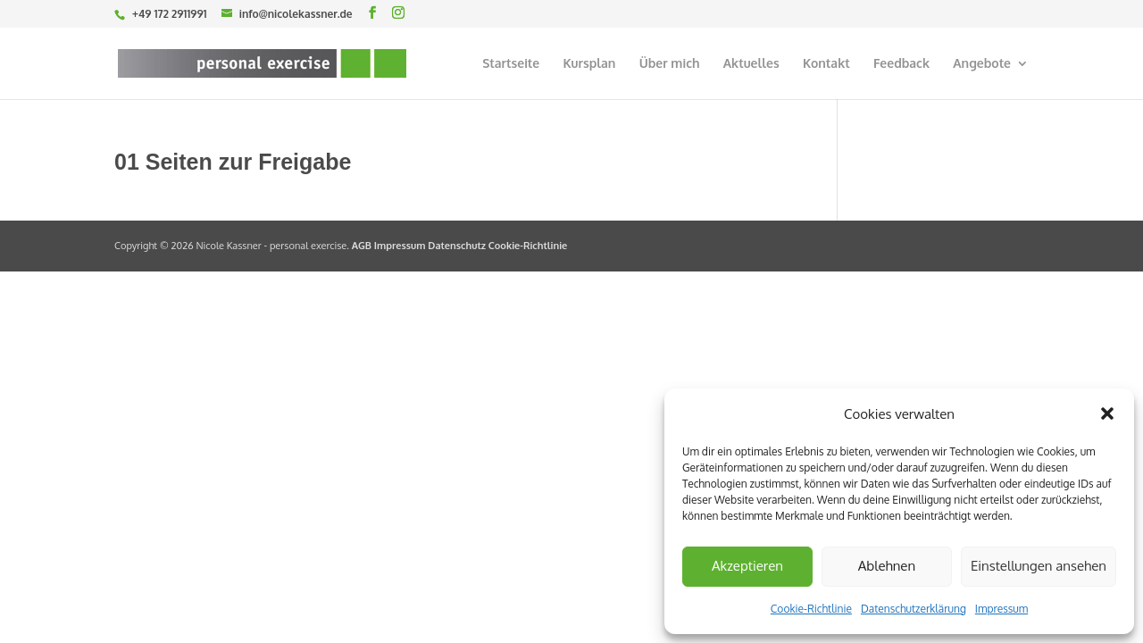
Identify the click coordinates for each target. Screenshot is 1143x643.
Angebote (982, 64)
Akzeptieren (747, 565)
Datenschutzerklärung (913, 608)
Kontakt (826, 64)
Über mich (669, 64)
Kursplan (589, 64)
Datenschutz (457, 245)
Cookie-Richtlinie (811, 608)
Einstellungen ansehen (1038, 565)
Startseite (510, 64)
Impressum (1001, 608)
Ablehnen (886, 565)
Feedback (901, 64)
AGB (361, 245)
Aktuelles (751, 64)
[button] (1107, 413)
